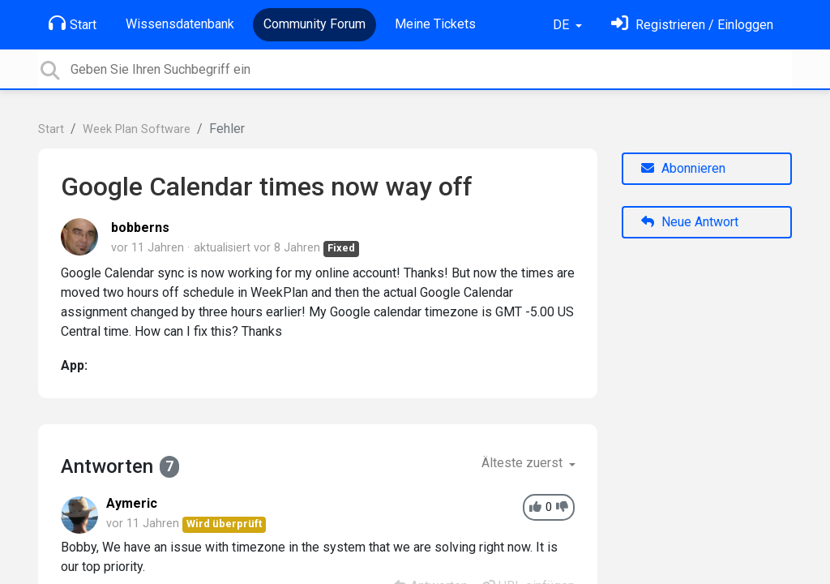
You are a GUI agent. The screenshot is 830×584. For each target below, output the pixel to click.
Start (72, 23)
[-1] (562, 507)
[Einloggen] (692, 24)
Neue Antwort (689, 222)
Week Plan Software (136, 129)
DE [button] (562, 24)
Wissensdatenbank (180, 24)
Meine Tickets (435, 24)
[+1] (535, 507)
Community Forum (314, 24)
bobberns (140, 227)
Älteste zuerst (523, 462)
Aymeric (131, 503)
